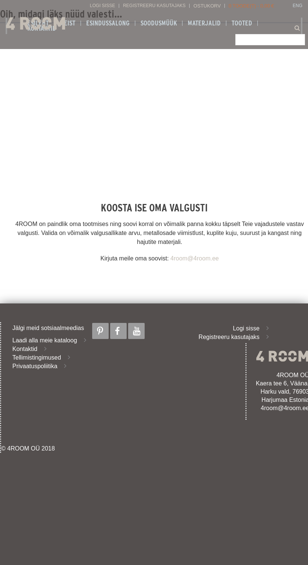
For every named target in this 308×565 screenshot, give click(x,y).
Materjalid (204, 23)
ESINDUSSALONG (108, 23)
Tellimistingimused (36, 357)
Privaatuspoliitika (34, 366)
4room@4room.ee (194, 258)
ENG (297, 6)
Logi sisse (102, 6)
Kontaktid (24, 349)
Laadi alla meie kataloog (44, 340)
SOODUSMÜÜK (159, 23)
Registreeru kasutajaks (154, 6)
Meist (67, 23)
